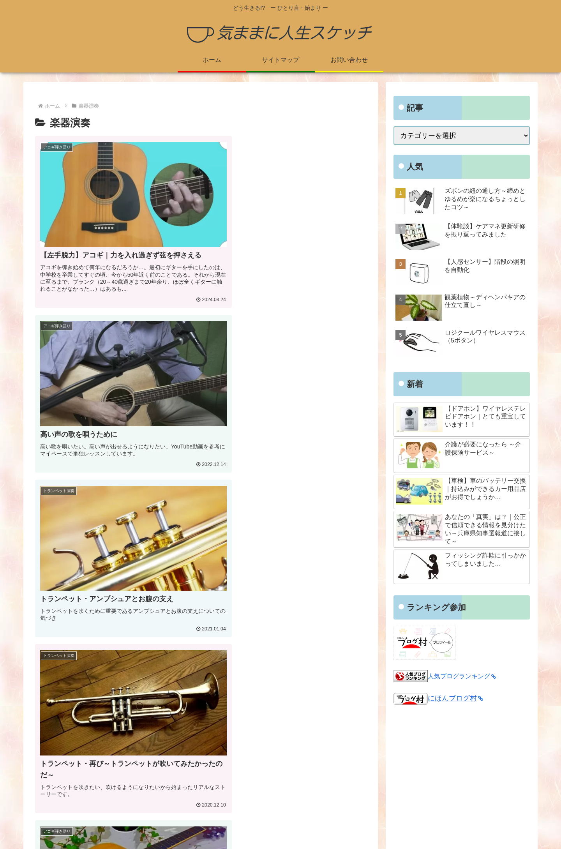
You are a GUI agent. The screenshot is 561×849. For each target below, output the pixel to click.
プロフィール (224, 751)
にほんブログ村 (438, 698)
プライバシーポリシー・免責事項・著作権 (269, 772)
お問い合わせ (224, 793)
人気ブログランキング (462, 676)
